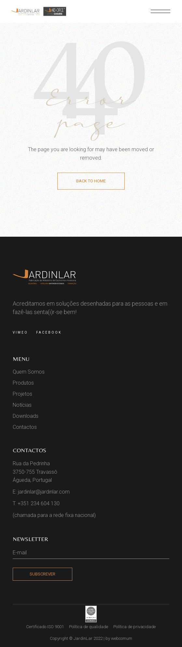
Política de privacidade (134, 626)
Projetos (22, 394)
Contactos (25, 427)
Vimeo (20, 332)
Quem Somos (29, 372)
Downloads (25, 416)
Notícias (22, 405)
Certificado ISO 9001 (45, 626)
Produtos (23, 383)
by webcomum (118, 638)
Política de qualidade (88, 626)
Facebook (49, 332)
